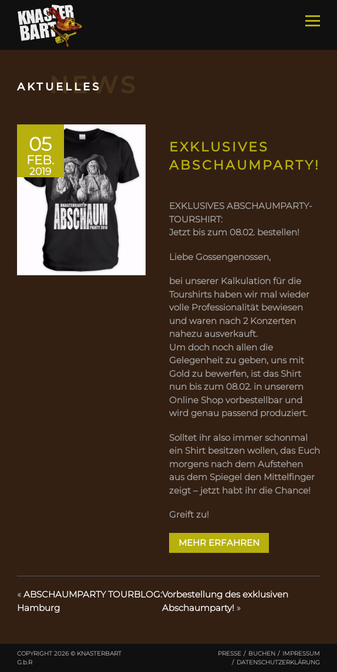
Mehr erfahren (219, 542)
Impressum (301, 653)
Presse (229, 653)
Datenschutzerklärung (278, 662)
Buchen (261, 653)
